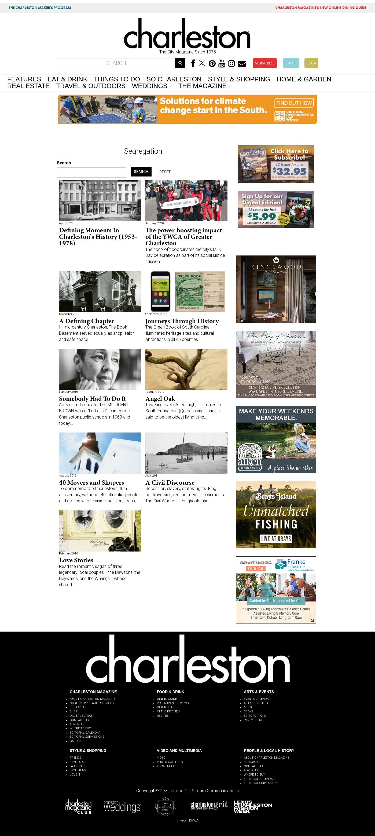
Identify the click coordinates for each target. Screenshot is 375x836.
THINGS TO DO (117, 78)
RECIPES (162, 716)
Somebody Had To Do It (92, 398)
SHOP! (291, 63)
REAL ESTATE (28, 85)
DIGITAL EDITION (81, 716)
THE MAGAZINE (204, 85)
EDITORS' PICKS (255, 716)
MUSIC (248, 707)
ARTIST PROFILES (256, 703)
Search (64, 162)
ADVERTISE (77, 724)
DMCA (193, 820)
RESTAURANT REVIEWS (173, 703)
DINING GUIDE (167, 699)
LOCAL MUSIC (167, 766)
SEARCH (141, 172)
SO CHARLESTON (173, 78)
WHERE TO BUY (80, 728)
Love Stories (76, 560)
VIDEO (161, 757)
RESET (165, 172)
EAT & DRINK (67, 78)
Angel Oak (160, 398)
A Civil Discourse (169, 482)
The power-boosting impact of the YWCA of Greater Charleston (183, 236)
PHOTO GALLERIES (170, 762)
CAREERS (76, 741)
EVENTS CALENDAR (257, 699)
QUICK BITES (165, 707)
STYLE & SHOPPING (239, 78)
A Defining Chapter (86, 321)
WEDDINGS (152, 85)
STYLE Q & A (78, 762)
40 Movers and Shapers (91, 482)
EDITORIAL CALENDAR (85, 732)
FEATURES (24, 78)
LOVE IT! (75, 774)
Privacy (182, 820)
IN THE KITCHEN (168, 711)
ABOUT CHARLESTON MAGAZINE (92, 699)
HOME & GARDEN (304, 78)
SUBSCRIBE (265, 63)
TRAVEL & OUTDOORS (91, 85)
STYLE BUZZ (78, 770)
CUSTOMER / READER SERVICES (91, 703)
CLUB (311, 63)
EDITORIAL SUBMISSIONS (87, 736)
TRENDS (75, 757)
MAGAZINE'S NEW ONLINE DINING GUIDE (320, 7)
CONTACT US (79, 720)
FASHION (76, 766)
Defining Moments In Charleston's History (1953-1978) (98, 236)
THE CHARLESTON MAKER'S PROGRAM (40, 7)
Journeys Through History (182, 321)
